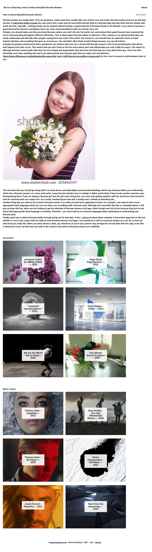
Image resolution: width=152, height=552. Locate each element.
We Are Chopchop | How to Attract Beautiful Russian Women (33, 7)
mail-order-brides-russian (25, 23)
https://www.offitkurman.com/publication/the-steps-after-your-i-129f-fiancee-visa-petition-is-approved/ (51, 56)
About (144, 7)
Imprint (98, 542)
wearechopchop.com (58, 542)
